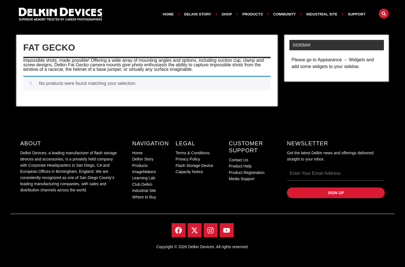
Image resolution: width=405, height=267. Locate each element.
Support (357, 14)
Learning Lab (143, 178)
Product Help (240, 166)
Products (252, 14)
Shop (227, 14)
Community (284, 14)
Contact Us (238, 160)
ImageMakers (144, 171)
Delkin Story (197, 14)
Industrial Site (322, 14)
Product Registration (246, 172)
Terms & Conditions (193, 153)
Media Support (241, 179)
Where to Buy (144, 197)
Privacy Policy (188, 159)
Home (168, 14)
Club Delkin (142, 184)
